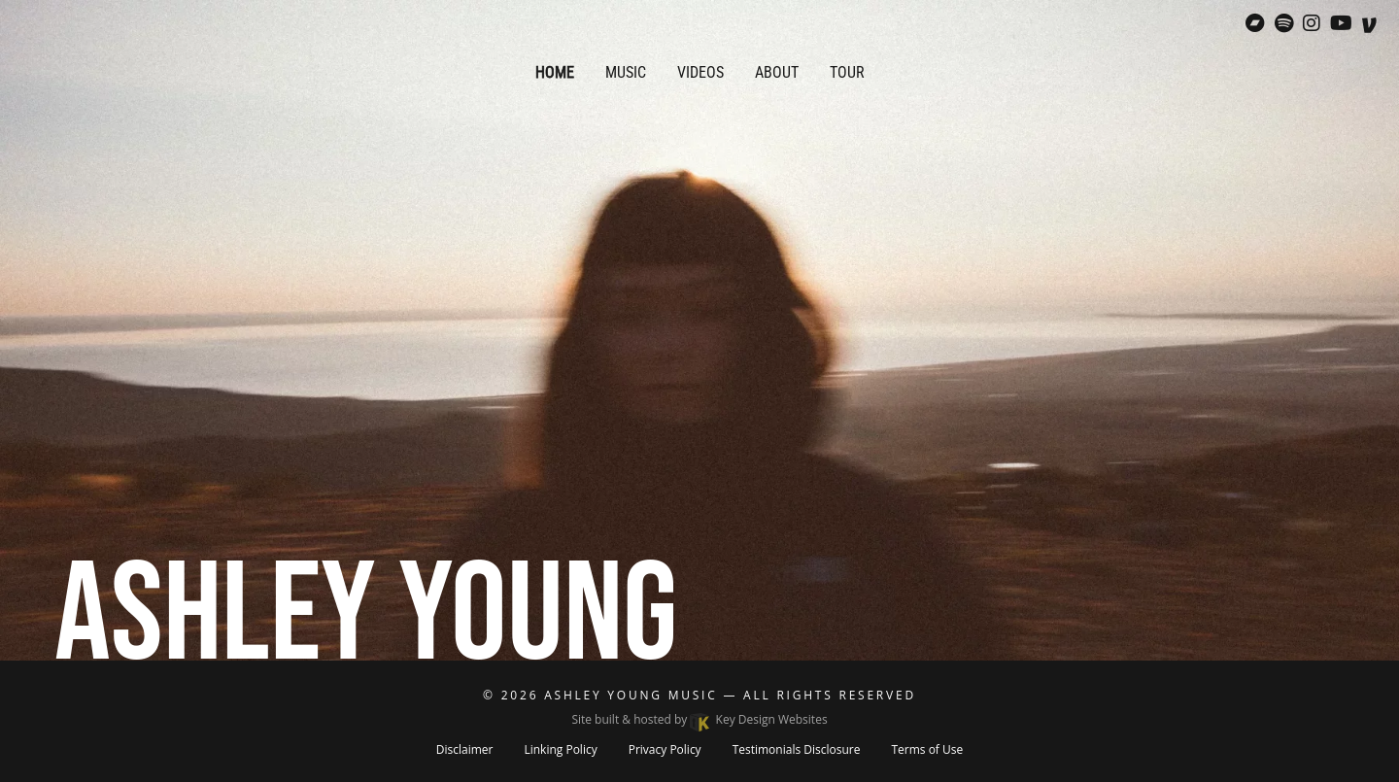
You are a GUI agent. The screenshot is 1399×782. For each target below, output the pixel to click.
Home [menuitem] (554, 72)
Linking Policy (560, 749)
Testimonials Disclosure (797, 749)
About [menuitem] (777, 72)
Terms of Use (927, 749)
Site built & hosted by (699, 719)
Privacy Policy (665, 749)
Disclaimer (465, 749)
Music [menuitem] (625, 72)
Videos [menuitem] (700, 72)
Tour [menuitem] (847, 72)
